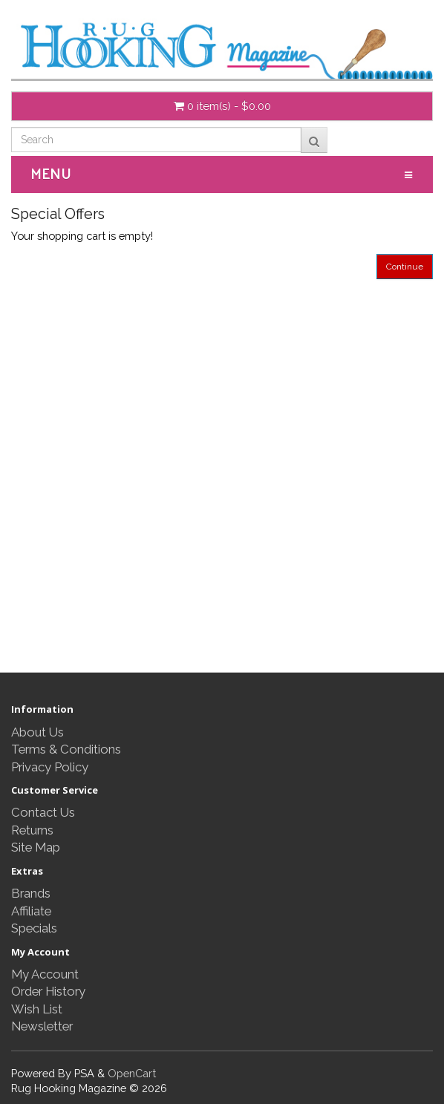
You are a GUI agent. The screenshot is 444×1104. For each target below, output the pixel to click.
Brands (30, 893)
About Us (37, 732)
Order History (48, 991)
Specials (34, 928)
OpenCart (132, 1073)
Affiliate (31, 911)
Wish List (36, 1009)
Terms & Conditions (66, 749)
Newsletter (42, 1026)
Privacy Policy (49, 767)
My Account (45, 974)
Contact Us (43, 812)
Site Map (35, 847)
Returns (32, 830)
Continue (404, 266)
